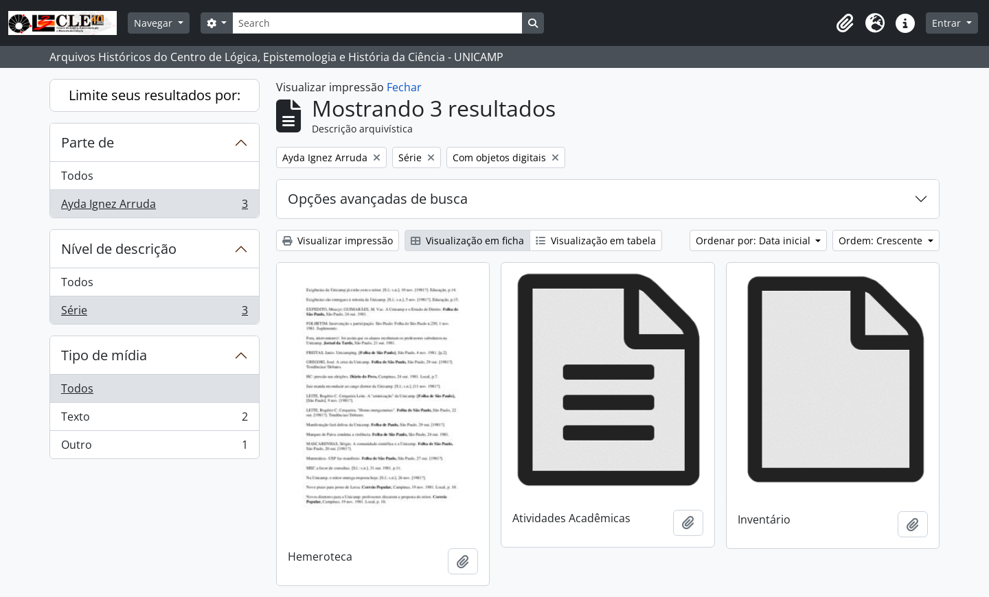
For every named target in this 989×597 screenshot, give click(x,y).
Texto (154, 419)
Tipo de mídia (104, 355)
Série (154, 313)
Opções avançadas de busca (378, 198)
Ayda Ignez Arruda (154, 207)
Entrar (948, 23)
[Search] (377, 23)
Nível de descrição (119, 248)
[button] (845, 23)
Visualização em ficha (467, 240)
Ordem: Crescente (882, 240)
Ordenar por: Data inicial (754, 240)
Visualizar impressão (337, 240)
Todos (77, 175)
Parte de (87, 142)
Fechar (404, 87)
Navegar (154, 23)
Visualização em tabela (596, 240)
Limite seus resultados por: (154, 95)
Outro (154, 447)
